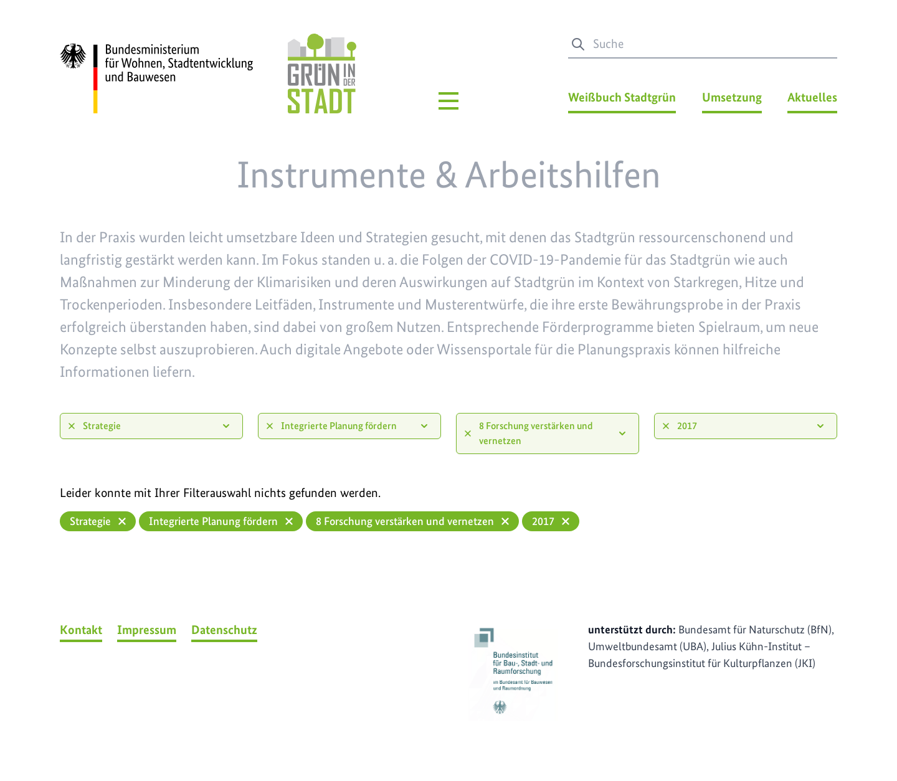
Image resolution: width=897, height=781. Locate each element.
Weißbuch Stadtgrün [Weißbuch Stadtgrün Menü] (622, 97)
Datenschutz (224, 629)
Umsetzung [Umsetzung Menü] (732, 97)
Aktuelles (812, 97)
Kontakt (81, 629)
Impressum (146, 629)
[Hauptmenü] (448, 101)
